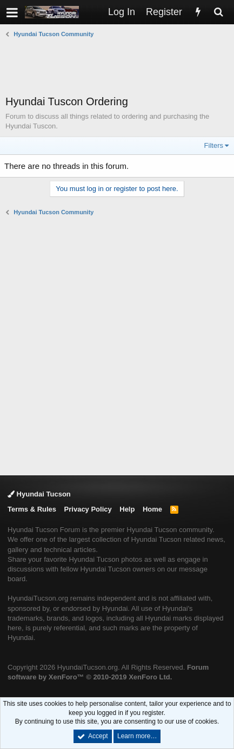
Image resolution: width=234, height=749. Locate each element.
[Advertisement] (119, 66)
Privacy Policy (88, 509)
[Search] (218, 12)
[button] (12, 12)
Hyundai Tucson (39, 494)
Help (127, 509)
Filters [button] (213, 145)
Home (152, 509)
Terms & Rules (32, 509)
